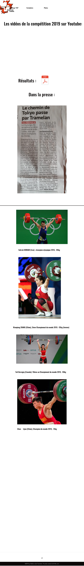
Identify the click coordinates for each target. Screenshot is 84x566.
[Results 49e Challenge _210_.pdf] (45, 80)
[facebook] (42, 558)
